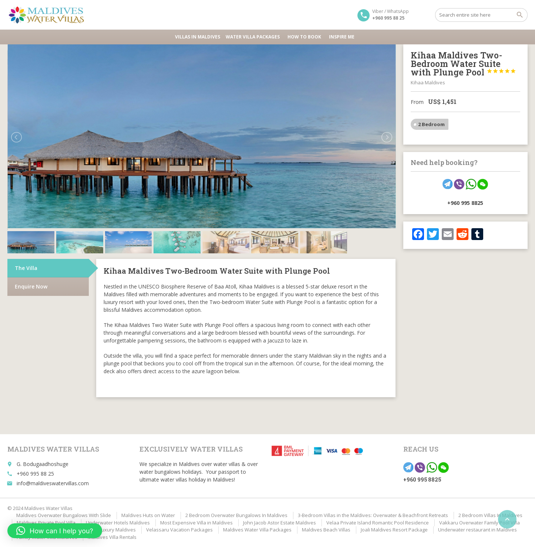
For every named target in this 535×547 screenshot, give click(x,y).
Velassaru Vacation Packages (179, 529)
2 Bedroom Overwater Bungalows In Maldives (236, 515)
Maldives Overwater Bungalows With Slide (63, 515)
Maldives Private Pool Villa (46, 522)
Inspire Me (341, 37)
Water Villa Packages (254, 37)
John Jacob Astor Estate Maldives (279, 522)
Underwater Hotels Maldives (118, 522)
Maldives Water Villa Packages (257, 529)
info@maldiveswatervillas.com (53, 483)
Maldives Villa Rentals (112, 537)
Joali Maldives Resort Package (394, 529)
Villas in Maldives (197, 37)
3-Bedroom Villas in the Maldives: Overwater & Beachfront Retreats (373, 515)
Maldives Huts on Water (148, 515)
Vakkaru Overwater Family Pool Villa (479, 522)
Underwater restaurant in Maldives (477, 529)
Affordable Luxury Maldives (105, 529)
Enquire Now (31, 286)
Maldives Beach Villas (326, 529)
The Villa (26, 267)
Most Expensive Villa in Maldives (196, 522)
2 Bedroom (431, 124)
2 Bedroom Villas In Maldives (490, 515)
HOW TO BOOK (305, 37)
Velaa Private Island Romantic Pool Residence (377, 522)
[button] (54, 530)
